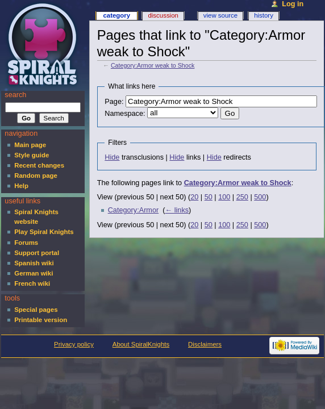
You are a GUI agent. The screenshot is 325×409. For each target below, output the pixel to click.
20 (194, 197)
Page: (114, 102)
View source (220, 15)
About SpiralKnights (141, 344)
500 (260, 197)
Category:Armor (133, 210)
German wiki (33, 273)
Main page (30, 144)
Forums (26, 242)
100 (224, 197)
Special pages (35, 309)
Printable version (40, 319)
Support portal (36, 252)
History (263, 15)
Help (21, 185)
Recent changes (39, 165)
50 (209, 197)
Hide (112, 157)
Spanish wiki (33, 263)
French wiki (32, 283)
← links (177, 210)
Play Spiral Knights (43, 231)
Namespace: (125, 114)
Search (15, 95)
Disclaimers (205, 344)
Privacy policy (74, 344)
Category (116, 15)
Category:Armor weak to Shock (152, 65)
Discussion (163, 15)
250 (242, 197)
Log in (292, 4)
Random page (35, 175)
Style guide (31, 155)
